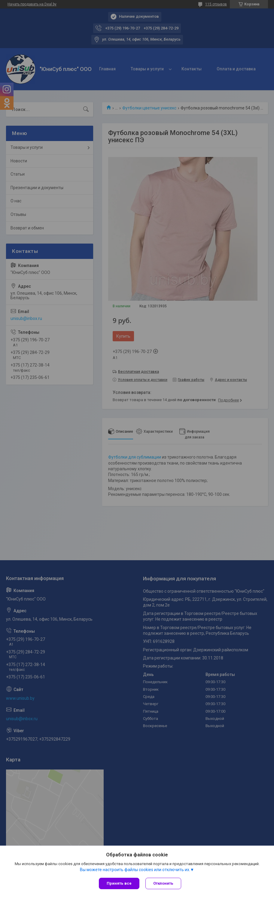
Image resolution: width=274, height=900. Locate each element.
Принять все (119, 883)
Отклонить (163, 883)
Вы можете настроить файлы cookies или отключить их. (135, 869)
